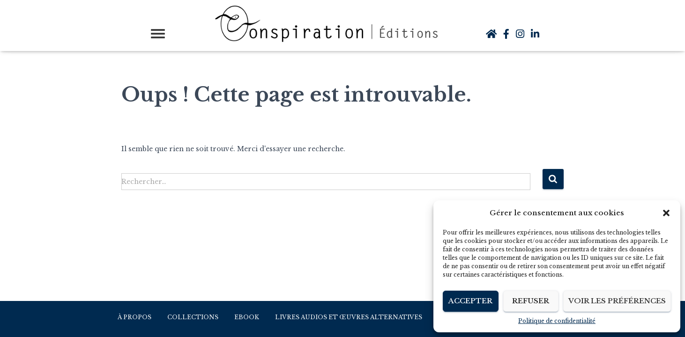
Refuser (530, 300)
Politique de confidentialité (557, 320)
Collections (192, 317)
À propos (134, 317)
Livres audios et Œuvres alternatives (348, 317)
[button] (666, 213)
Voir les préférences (617, 300)
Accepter (470, 300)
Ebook (246, 317)
